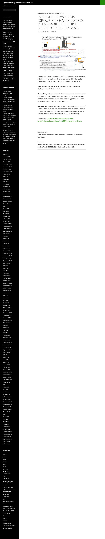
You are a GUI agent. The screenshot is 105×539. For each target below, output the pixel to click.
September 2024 (7, 201)
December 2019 (7, 342)
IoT (4, 504)
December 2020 (7, 313)
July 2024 (5, 206)
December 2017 (7, 402)
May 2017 (6, 419)
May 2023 (6, 241)
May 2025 (6, 181)
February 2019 (7, 367)
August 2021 (6, 293)
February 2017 (7, 426)
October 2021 (7, 288)
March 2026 (6, 157)
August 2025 (6, 174)
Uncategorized (7, 523)
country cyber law (8, 487)
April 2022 (6, 273)
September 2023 (7, 231)
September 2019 (7, 350)
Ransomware (6, 516)
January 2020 (6, 340)
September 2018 (7, 379)
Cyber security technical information (18, 2)
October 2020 (7, 317)
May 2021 (6, 300)
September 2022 (7, 261)
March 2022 (6, 275)
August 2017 (6, 412)
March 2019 (6, 365)
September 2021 (7, 290)
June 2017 (6, 417)
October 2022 (7, 258)
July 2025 (5, 176)
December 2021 (7, 283)
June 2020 (6, 327)
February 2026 (7, 159)
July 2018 (5, 384)
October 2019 (7, 347)
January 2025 (6, 191)
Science (5, 518)
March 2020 (6, 335)
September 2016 (7, 439)
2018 (4, 457)
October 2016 (7, 436)
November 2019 (7, 345)
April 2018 (6, 392)
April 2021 (6, 303)
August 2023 (6, 233)
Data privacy (6, 496)
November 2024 (7, 196)
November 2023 (7, 226)
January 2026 (6, 162)
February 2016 (7, 444)
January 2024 (6, 221)
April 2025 (6, 184)
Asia (4, 476)
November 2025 (7, 166)
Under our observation (55, 13)
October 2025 (7, 169)
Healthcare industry (8, 501)
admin (54, 32)
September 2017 (7, 409)
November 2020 (7, 315)
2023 (4, 467)
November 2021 (7, 285)
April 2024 (6, 214)
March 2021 (6, 305)
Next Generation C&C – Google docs (8, 93)
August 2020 (6, 322)
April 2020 (6, 332)
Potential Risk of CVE (8, 511)
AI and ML (6, 469)
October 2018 (7, 377)
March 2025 (6, 186)
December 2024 (7, 194)
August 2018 (6, 382)
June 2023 (6, 238)
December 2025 (7, 164)
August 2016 (6, 441)
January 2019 (6, 369)
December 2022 (7, 253)
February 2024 (7, 218)
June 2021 (6, 298)
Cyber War (6, 494)
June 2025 (6, 179)
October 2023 (7, 228)
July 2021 (5, 295)
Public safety (42, 13)
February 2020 (7, 337)
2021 (4, 464)
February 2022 (7, 278)
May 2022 (6, 270)
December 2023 (7, 223)
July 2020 (5, 325)
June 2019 (6, 357)
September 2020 (7, 320)
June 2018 (6, 387)
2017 (4, 454)
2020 (4, 462)
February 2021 (7, 308)
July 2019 (5, 355)
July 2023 (5, 236)
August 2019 (6, 352)
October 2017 (7, 407)
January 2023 (6, 251)
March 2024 (6, 216)
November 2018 (7, 374)
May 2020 (6, 330)
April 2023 (6, 243)
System (5, 520)
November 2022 (7, 256)
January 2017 (6, 429)
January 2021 (6, 310)
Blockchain (6, 478)
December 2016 (7, 431)
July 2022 (5, 266)
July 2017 (5, 414)
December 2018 (7, 372)
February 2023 (7, 248)
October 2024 (7, 199)
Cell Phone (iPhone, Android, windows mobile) (8, 483)
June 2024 (6, 209)
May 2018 (6, 389)
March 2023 (6, 246)
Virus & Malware (7, 528)
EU (4, 499)
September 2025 (7, 171)
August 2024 (6, 204)
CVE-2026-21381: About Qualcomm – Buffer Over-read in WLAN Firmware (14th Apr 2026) (9, 77)
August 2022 (6, 263)
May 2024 (6, 211)
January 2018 (6, 399)
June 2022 (6, 268)
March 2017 (6, 424)
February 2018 (7, 397)
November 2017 (7, 404)
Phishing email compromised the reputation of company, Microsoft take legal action (62, 134)
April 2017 (6, 421)
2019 (4, 459)
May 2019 (6, 360)
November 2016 (7, 434)
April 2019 (6, 362)
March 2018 (6, 394)
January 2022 (6, 280)
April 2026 (6, 154)
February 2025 (7, 189)
